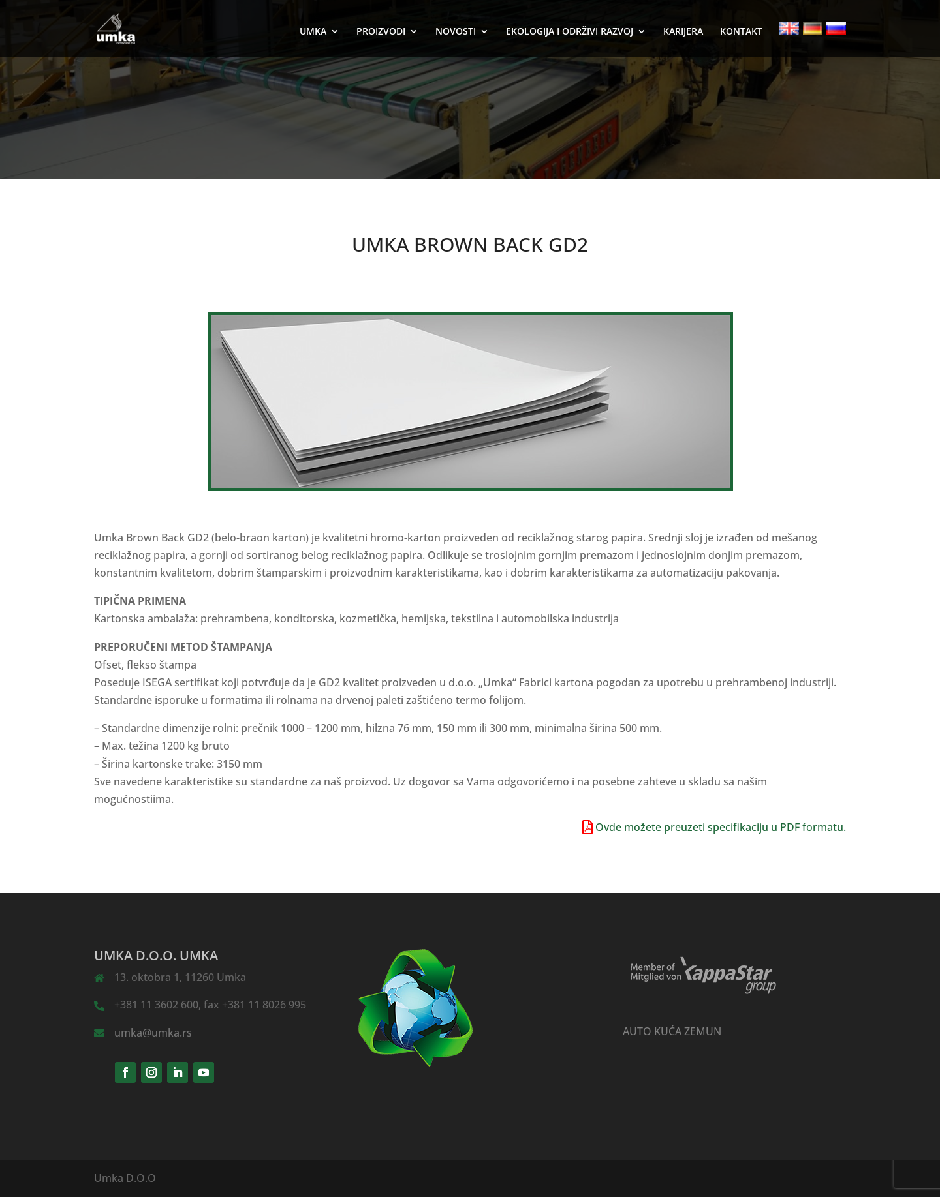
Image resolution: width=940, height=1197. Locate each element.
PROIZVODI (380, 32)
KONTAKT (741, 32)
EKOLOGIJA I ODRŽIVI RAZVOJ (569, 32)
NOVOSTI (455, 32)
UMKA (313, 32)
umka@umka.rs (153, 1032)
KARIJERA (683, 32)
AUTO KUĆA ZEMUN (672, 1031)
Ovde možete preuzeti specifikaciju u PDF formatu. (720, 827)
